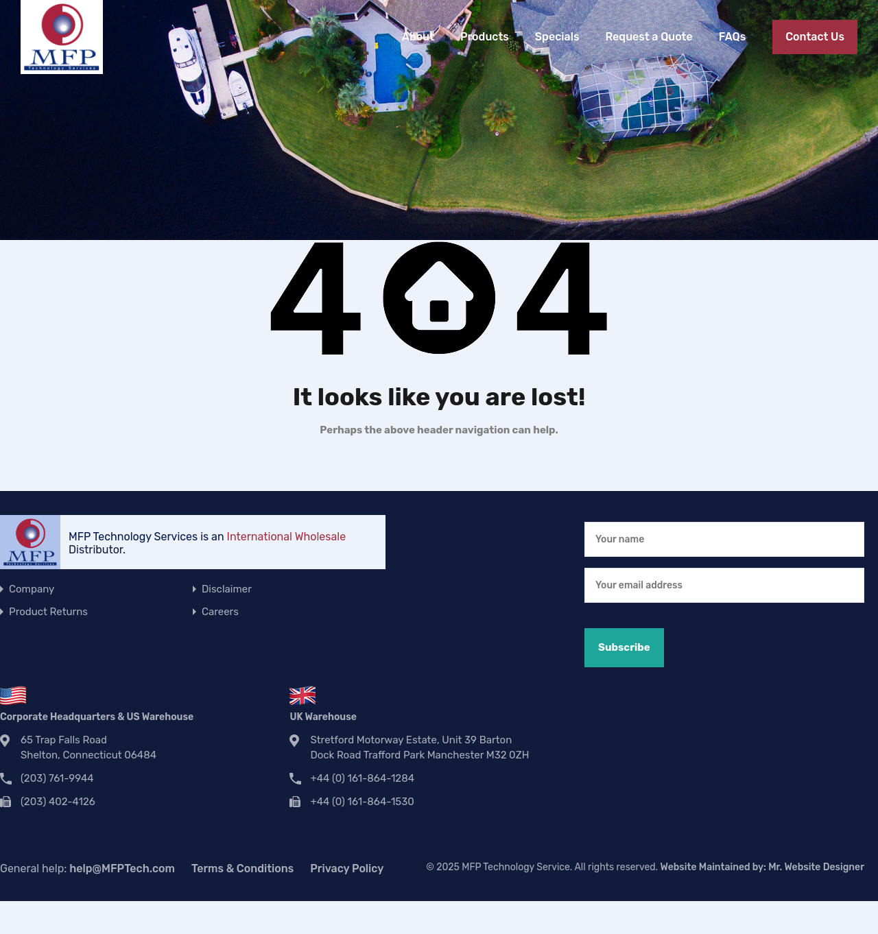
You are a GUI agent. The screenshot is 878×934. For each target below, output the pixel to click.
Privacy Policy (346, 868)
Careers (220, 612)
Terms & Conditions (242, 868)
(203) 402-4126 (58, 801)
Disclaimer (227, 589)
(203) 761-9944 (57, 778)
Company (31, 589)
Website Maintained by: (762, 867)
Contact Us (814, 36)
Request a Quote (648, 36)
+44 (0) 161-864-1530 (362, 801)
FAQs (732, 36)
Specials (557, 36)
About (418, 36)
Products (484, 36)
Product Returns (48, 612)
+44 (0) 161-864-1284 (362, 778)
